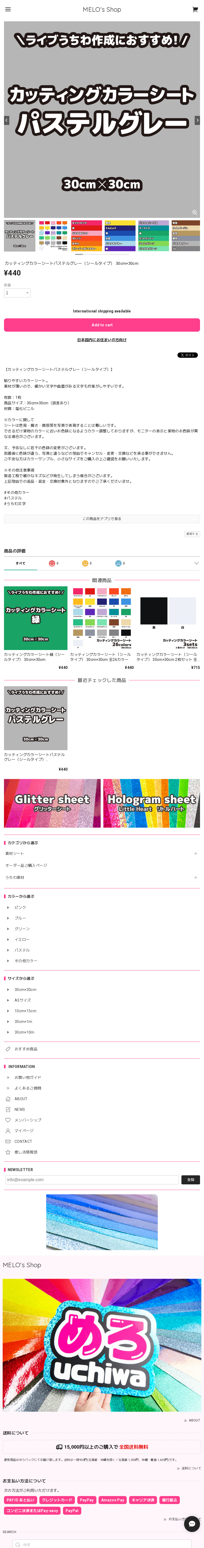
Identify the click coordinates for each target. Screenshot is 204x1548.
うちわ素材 (14, 877)
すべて (21, 563)
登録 (190, 1180)
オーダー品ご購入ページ (26, 865)
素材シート (14, 853)
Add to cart (102, 325)
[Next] (197, 120)
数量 (7, 285)
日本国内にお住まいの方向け (102, 340)
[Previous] (6, 120)
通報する (192, 534)
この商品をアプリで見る (102, 519)
